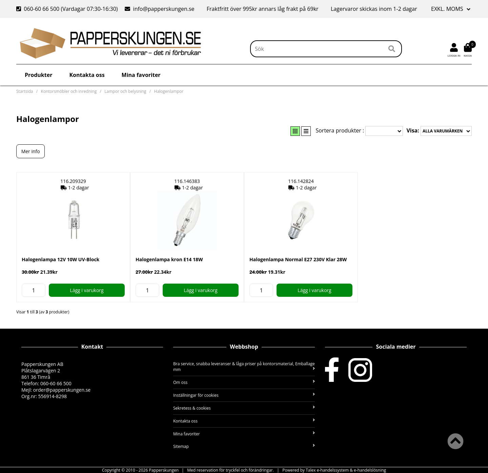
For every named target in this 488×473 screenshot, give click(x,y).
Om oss (244, 382)
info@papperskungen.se (159, 9)
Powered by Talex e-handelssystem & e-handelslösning (334, 470)
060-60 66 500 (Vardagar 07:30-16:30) (67, 9)
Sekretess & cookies (244, 408)
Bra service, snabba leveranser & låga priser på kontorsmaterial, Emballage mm (244, 366)
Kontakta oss (86, 75)
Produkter (38, 75)
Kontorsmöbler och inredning (69, 91)
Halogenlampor (169, 91)
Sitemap (244, 446)
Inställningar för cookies (244, 395)
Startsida (24, 91)
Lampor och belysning (125, 91)
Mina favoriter (141, 75)
